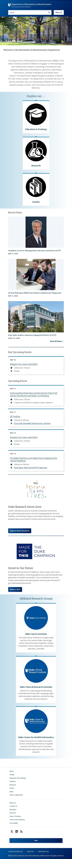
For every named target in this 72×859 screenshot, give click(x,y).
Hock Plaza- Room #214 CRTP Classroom (30, 467)
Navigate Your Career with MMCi (24, 364)
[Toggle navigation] (59, 12)
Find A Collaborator (16, 795)
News (11, 792)
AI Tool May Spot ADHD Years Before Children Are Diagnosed (34, 293)
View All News (56, 341)
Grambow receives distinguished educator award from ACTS (34, 250)
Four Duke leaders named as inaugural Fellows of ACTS (32, 335)
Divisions (12, 781)
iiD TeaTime (15, 416)
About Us (12, 803)
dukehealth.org (43, 851)
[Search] (49, 12)
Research (12, 785)
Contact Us (13, 806)
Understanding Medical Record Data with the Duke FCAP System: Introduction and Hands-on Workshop (33, 394)
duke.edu (30, 851)
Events (11, 788)
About (11, 771)
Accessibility (13, 823)
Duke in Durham (15, 816)
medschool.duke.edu (15, 851)
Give (36, 840)
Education (12, 809)
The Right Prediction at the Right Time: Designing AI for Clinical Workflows (33, 459)
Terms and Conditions (17, 820)
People (11, 775)
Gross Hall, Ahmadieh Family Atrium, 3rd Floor (32, 423)
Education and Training (17, 778)
